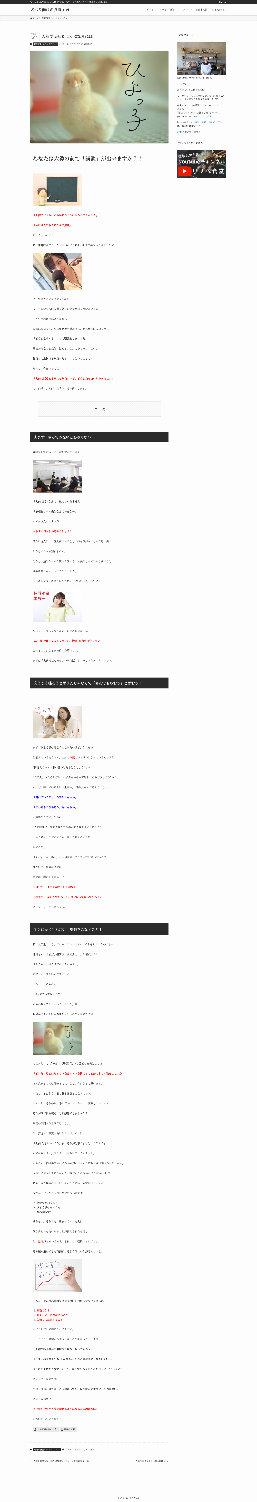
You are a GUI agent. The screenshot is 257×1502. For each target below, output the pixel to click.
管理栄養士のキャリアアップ (45, 44)
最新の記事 (69, 1429)
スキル (69, 1449)
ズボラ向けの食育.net (49, 9)
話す (86, 1449)
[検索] (225, 2)
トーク (78, 1449)
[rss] (220, 2)
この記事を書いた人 (47, 1429)
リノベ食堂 (206, 116)
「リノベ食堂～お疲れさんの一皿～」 (205, 122)
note (179, 131)
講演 (92, 1449)
